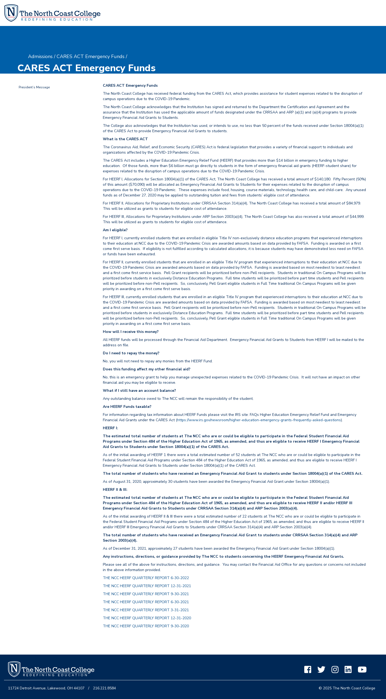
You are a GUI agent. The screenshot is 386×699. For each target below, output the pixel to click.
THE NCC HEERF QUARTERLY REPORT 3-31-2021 (146, 610)
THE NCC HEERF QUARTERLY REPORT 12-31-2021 (147, 585)
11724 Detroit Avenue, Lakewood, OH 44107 (46, 688)
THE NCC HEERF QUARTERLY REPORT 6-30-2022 (146, 577)
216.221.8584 (104, 688)
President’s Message (34, 87)
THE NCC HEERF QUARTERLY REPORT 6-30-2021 (146, 602)
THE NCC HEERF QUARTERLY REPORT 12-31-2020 (147, 618)
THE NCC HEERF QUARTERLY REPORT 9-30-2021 (146, 594)
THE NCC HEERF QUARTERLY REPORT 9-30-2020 (146, 626)
